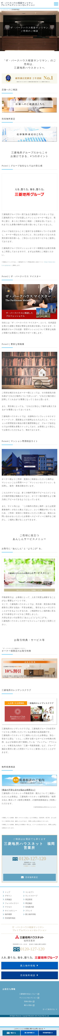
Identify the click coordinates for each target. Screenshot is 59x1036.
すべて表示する (50, 1009)
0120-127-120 (32, 858)
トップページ (5, 9)
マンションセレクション (29, 998)
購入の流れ (29, 1005)
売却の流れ (29, 1002)
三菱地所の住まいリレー (29, 994)
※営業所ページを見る (29, 866)
